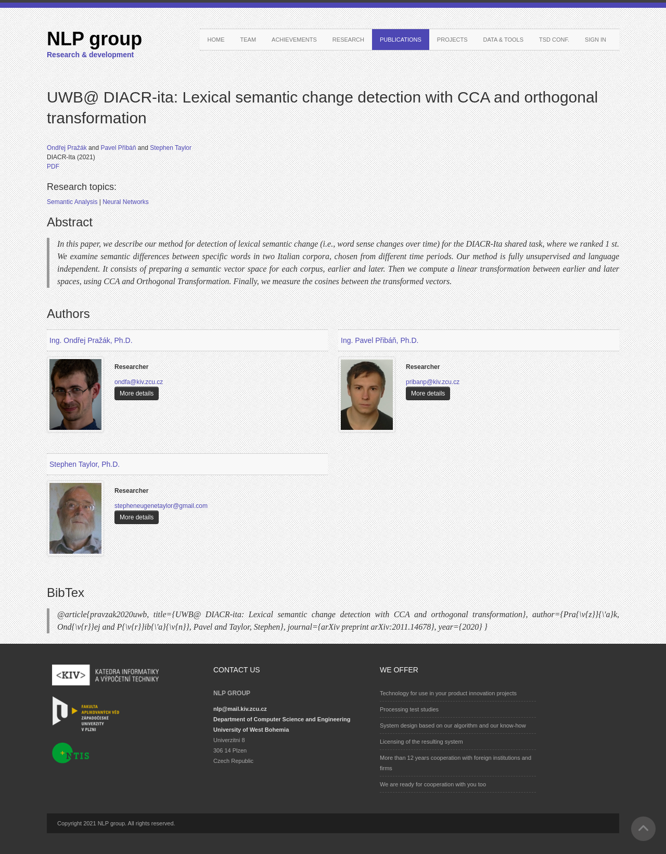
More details (136, 393)
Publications (400, 39)
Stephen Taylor (170, 147)
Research (348, 39)
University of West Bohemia (251, 729)
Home (216, 39)
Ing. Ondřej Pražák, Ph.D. (91, 340)
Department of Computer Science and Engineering (281, 719)
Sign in (595, 39)
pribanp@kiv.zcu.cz (432, 382)
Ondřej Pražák (67, 147)
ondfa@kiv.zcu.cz (138, 382)
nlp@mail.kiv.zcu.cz (240, 709)
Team (248, 39)
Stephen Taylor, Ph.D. (84, 464)
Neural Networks (126, 202)
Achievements (294, 39)
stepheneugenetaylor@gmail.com (161, 505)
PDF (53, 166)
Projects (452, 39)
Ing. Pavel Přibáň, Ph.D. (379, 340)
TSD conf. (554, 39)
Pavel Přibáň (118, 147)
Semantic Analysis (73, 202)
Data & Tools (503, 39)
